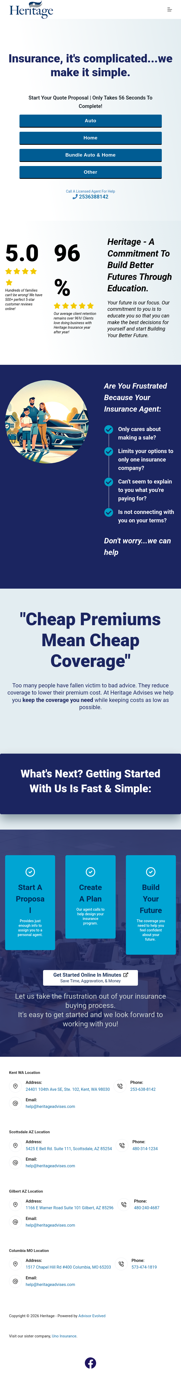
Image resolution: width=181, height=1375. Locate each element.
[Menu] (169, 9)
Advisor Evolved (92, 1316)
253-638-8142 (143, 1089)
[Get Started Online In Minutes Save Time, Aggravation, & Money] (90, 978)
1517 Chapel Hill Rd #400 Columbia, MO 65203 (68, 1267)
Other (90, 172)
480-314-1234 (145, 1148)
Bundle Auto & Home (90, 155)
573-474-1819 (144, 1267)
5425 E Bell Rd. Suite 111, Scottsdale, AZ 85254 (69, 1148)
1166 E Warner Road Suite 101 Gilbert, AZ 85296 (70, 1207)
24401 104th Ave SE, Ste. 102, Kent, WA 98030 (68, 1089)
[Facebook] (90, 1363)
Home (90, 137)
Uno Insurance (64, 1336)
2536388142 (93, 197)
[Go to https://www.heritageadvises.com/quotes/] (30, 902)
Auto (90, 120)
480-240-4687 (146, 1207)
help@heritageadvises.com (50, 1106)
